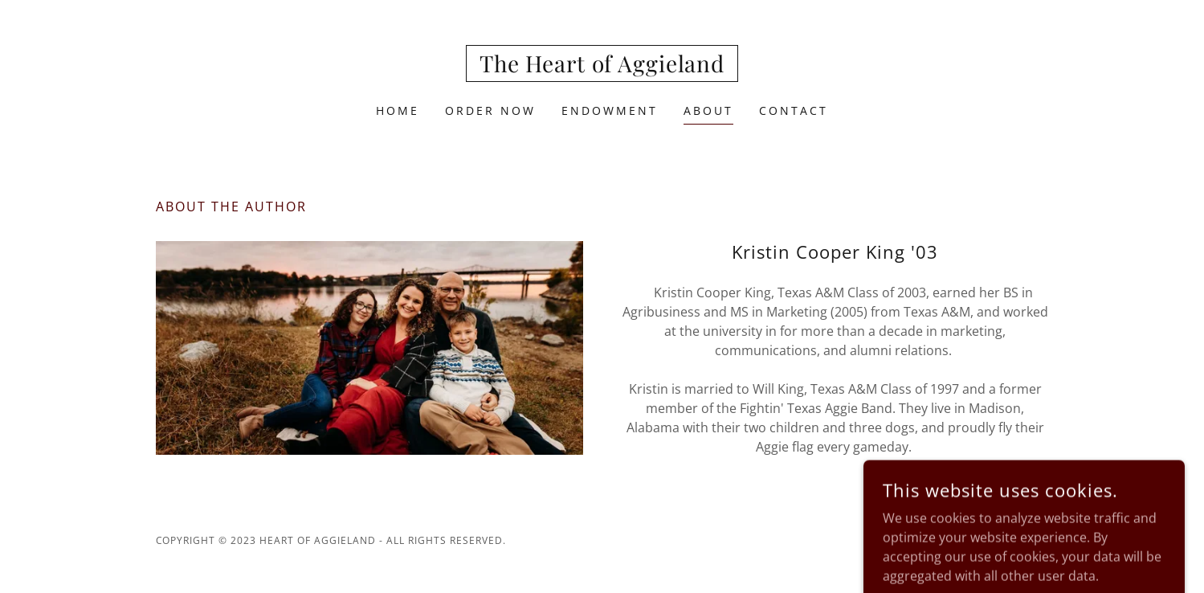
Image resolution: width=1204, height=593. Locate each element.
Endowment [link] (609, 110)
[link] (602, 67)
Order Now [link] (490, 110)
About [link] (708, 110)
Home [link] (397, 110)
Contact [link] (793, 110)
